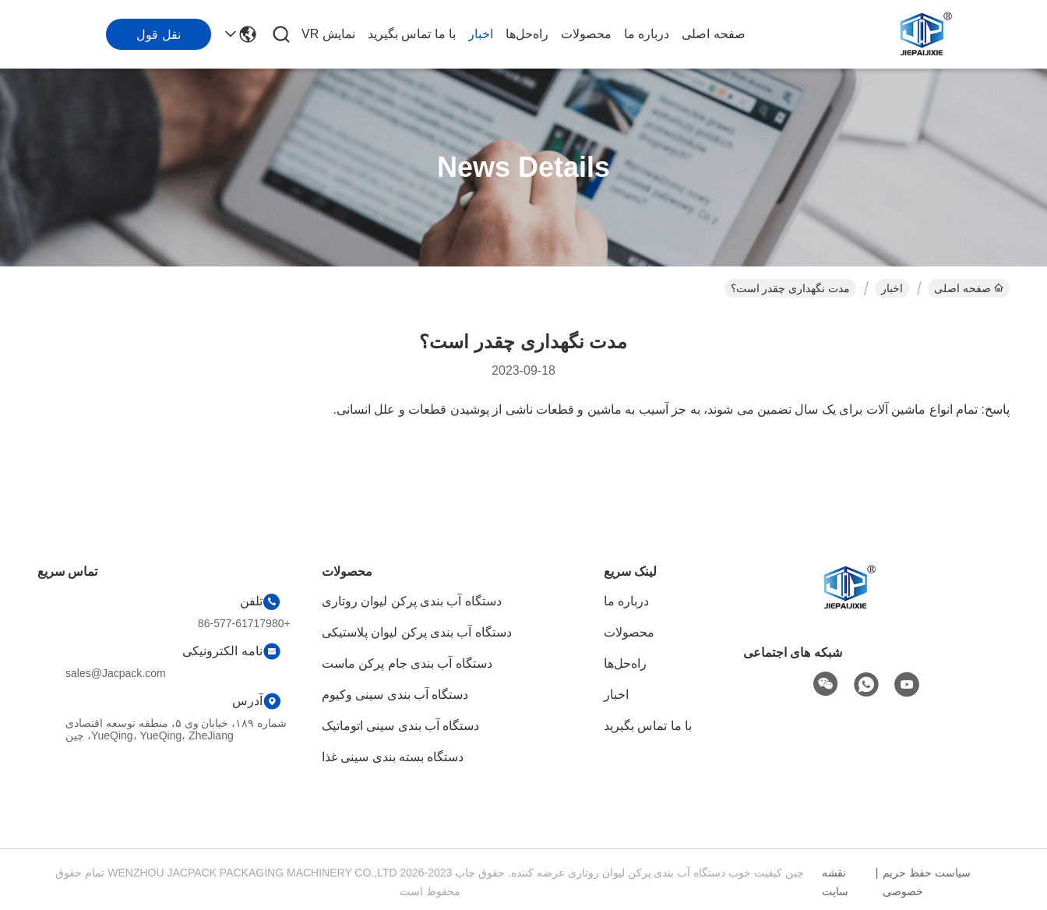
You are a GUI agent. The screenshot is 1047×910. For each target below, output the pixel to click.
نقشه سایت (835, 882)
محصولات (586, 34)
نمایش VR (328, 34)
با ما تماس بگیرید (412, 34)
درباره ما (646, 34)
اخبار (480, 34)
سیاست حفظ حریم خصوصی (927, 882)
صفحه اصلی (713, 34)
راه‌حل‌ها (527, 34)
